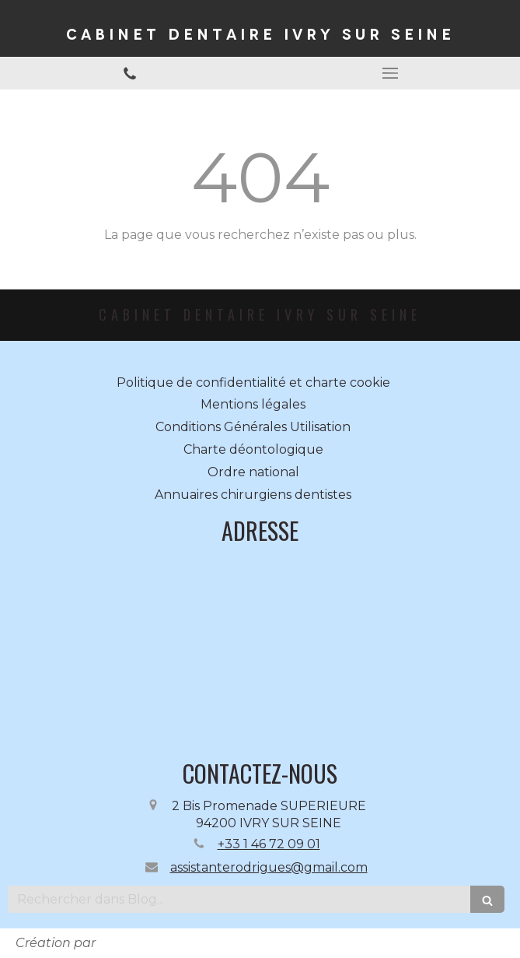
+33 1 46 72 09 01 (269, 844)
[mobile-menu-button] (390, 73)
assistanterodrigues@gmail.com (269, 867)
